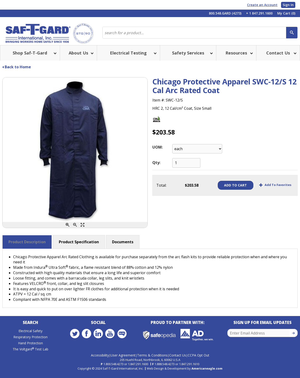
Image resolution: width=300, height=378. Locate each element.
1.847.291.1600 (138, 368)
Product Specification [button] (79, 246)
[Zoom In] (67, 230)
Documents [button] (122, 246)
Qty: (156, 167)
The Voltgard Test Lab (30, 355)
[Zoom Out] (75, 230)
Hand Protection (30, 348)
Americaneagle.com (206, 372)
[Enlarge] (82, 230)
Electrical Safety (30, 336)
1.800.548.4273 (113, 368)
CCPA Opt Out (198, 359)
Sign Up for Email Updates (262, 328)
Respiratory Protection (30, 342)
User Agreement (123, 359)
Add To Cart (229, 190)
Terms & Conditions (152, 359)
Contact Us (177, 359)
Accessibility (100, 359)
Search (30, 328)
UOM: (157, 151)
